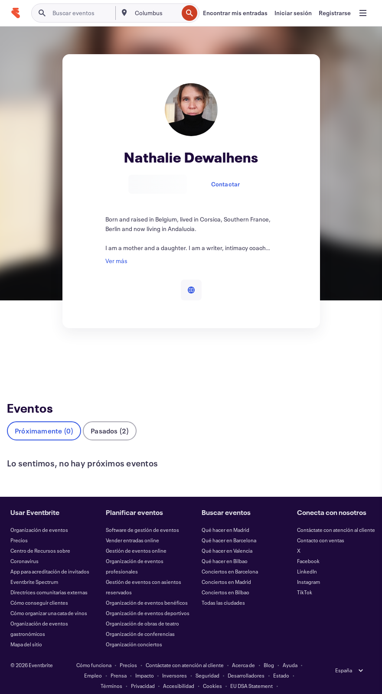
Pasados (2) (110, 416)
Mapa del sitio (26, 629)
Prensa (119, 661)
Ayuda (290, 650)
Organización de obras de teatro (142, 609)
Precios (19, 525)
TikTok (304, 577)
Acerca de (243, 650)
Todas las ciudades (223, 588)
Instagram (308, 567)
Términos (111, 671)
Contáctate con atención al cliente (336, 515)
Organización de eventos (39, 515)
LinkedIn (307, 557)
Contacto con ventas (320, 525)
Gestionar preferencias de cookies (190, 681)
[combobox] (156, 13)
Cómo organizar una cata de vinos (48, 598)
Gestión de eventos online (136, 536)
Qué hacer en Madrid (225, 515)
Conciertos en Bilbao (225, 577)
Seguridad (207, 661)
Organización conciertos (134, 629)
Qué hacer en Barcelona (229, 525)
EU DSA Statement (251, 671)
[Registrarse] (334, 13)
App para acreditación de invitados (49, 557)
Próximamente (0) (44, 416)
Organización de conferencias (140, 619)
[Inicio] (15, 13)
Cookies (212, 671)
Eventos (19, 360)
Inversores (174, 661)
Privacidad (143, 671)
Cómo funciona (93, 650)
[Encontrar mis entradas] (235, 13)
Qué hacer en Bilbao (225, 546)
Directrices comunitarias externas (49, 577)
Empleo (93, 661)
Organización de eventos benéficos (147, 588)
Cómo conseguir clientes (39, 588)
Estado (281, 661)
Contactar (225, 184)
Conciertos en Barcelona (230, 557)
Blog (269, 650)
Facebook (308, 546)
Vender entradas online (132, 525)
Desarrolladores (246, 661)
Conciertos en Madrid (226, 567)
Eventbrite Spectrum (34, 567)
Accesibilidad (178, 671)
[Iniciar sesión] (293, 13)
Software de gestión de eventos (142, 515)
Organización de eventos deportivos (147, 598)
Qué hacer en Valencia (227, 536)
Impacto (144, 661)
